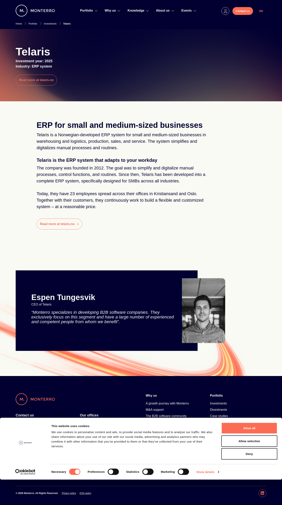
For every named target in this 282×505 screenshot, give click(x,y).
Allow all (249, 453)
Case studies (219, 416)
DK (261, 11)
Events (188, 10)
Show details (205, 497)
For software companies (32, 429)
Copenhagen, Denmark (96, 442)
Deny (249, 479)
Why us (113, 10)
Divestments (218, 409)
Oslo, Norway (89, 429)
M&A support (155, 409)
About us (165, 10)
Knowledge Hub (157, 441)
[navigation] (96, 10)
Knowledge (138, 10)
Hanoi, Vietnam (90, 435)
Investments (218, 403)
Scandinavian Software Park (165, 428)
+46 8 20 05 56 (26, 435)
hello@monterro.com (30, 442)
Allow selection (249, 466)
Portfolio (89, 10)
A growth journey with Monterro (167, 403)
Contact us (25, 415)
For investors (25, 423)
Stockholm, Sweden (94, 423)
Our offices (89, 415)
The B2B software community (166, 416)
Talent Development (159, 422)
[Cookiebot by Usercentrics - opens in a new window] (25, 497)
